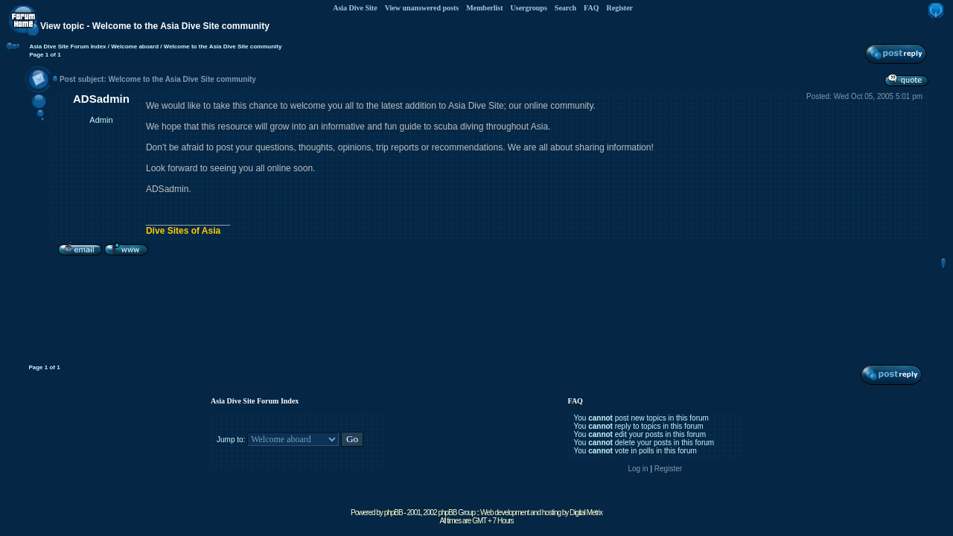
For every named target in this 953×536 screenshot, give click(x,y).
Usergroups (529, 8)
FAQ (591, 8)
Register (619, 8)
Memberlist (484, 8)
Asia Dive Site (355, 8)
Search (565, 8)
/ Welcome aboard (132, 46)
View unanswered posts (422, 8)
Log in (638, 469)
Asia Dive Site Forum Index (67, 46)
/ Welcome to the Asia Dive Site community (220, 46)
